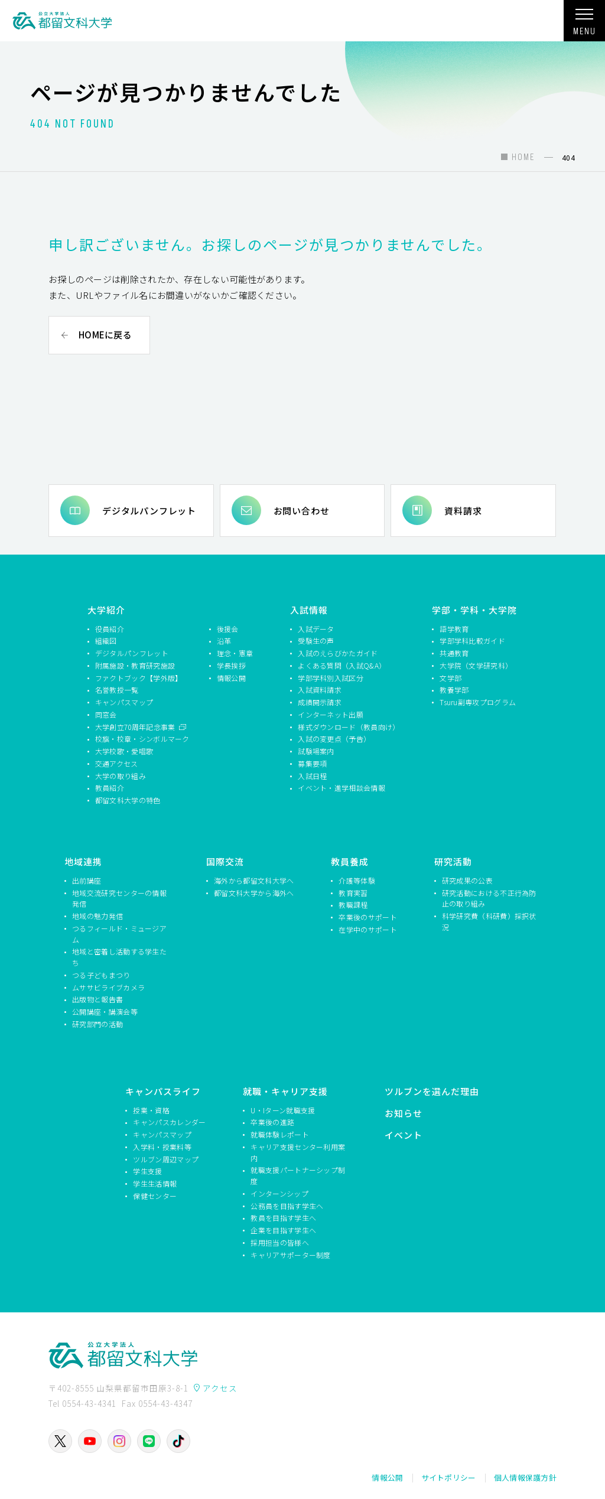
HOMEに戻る (105, 334)
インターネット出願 (330, 714)
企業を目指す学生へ (283, 1230)
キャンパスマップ (124, 702)
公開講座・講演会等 (105, 1011)
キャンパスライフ (163, 1090)
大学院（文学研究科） (476, 665)
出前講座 (86, 880)
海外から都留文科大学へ (254, 880)
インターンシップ (279, 1193)
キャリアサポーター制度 (290, 1254)
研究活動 (453, 861)
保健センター (155, 1195)
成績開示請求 (319, 702)
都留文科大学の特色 (128, 800)
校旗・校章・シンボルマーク (142, 739)
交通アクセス (116, 763)
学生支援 (147, 1171)
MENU (584, 26)
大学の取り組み (120, 775)
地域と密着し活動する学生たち (119, 956)
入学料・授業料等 (162, 1146)
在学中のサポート (367, 929)
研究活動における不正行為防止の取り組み (489, 897)
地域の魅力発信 (97, 916)
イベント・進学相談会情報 (341, 788)
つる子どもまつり (101, 974)
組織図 (106, 641)
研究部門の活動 (97, 1023)
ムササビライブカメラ (108, 987)
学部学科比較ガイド (472, 641)
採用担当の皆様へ (279, 1242)
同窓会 (106, 714)
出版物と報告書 (97, 999)
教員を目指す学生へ (283, 1218)
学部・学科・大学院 (474, 609)
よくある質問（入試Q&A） (342, 665)
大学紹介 (106, 609)
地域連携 (83, 861)
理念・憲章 (235, 653)
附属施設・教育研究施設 (135, 665)
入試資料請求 (319, 690)
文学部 (450, 677)
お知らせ (403, 1112)
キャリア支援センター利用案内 (298, 1151)
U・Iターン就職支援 (283, 1109)
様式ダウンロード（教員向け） (347, 726)
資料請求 (463, 510)
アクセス (220, 1388)
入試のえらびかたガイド (338, 653)
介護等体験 (357, 880)
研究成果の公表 (467, 880)
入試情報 (309, 609)
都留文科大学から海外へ (254, 892)
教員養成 (350, 861)
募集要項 (312, 763)
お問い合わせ (302, 510)
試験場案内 (316, 751)
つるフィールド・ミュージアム (119, 933)
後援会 (228, 628)
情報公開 (231, 677)
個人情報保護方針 (525, 1477)
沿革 (224, 641)
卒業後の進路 (272, 1122)
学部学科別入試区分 (330, 677)
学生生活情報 (155, 1183)
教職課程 (353, 905)
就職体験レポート (279, 1134)
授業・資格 (151, 1109)
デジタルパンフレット (149, 510)
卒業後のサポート (367, 917)
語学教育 (454, 628)
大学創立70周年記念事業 (136, 726)
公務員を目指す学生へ (287, 1205)
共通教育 (454, 653)
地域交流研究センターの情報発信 (119, 897)
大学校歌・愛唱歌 (124, 751)
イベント (403, 1134)
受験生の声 (316, 641)
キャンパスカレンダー (169, 1122)
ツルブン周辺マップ (166, 1158)
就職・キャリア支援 (285, 1090)
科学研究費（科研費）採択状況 (489, 921)
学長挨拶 (231, 665)
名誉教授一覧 (117, 690)
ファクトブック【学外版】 (139, 677)
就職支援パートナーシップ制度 (298, 1175)
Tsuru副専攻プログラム (478, 702)
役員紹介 (109, 628)
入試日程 (312, 775)
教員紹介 (109, 788)
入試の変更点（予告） (334, 739)
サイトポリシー (448, 1477)
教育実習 (353, 892)
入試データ (316, 628)
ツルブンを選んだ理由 (432, 1090)
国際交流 (225, 861)
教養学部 (454, 690)
